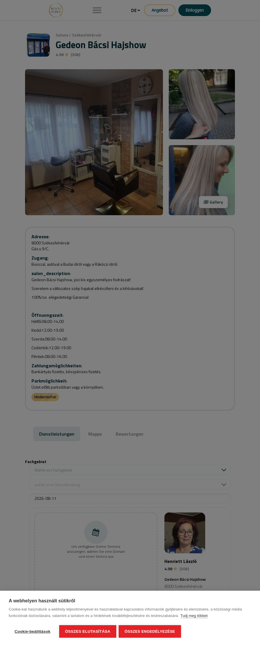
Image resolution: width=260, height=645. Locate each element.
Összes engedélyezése (150, 631)
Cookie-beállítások (32, 631)
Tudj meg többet (194, 616)
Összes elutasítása (87, 631)
